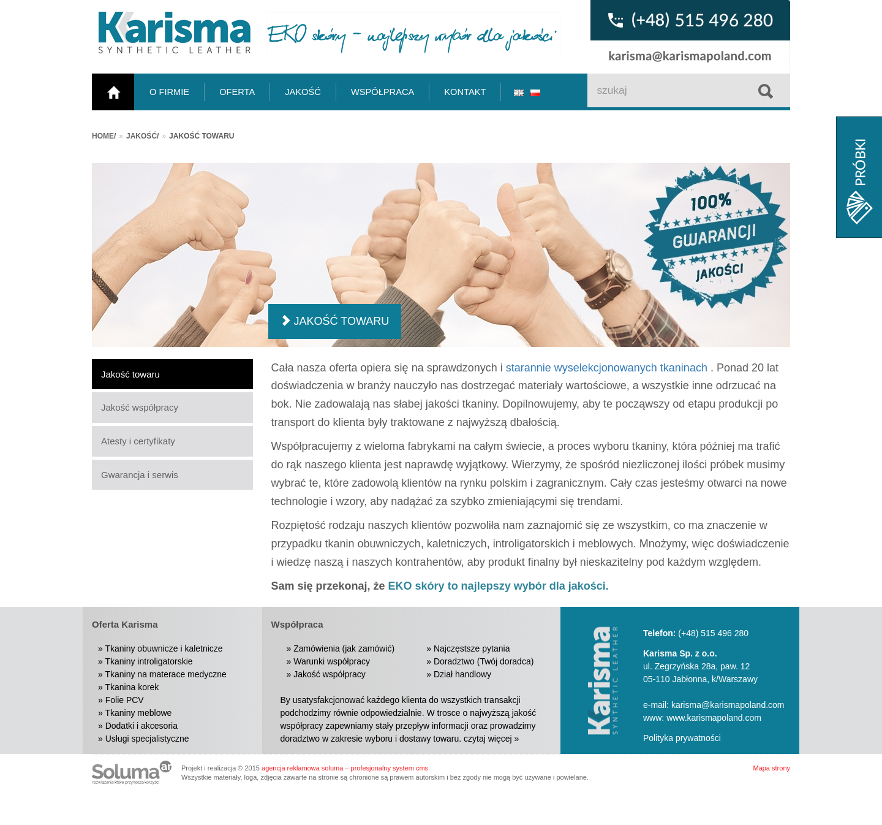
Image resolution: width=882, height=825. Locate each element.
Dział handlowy (462, 674)
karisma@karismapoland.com (728, 705)
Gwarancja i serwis (139, 475)
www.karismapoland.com (713, 718)
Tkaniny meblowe (138, 713)
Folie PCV (124, 700)
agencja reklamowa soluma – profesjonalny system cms (345, 768)
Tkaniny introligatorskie (148, 661)
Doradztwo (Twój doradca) (483, 661)
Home (103, 136)
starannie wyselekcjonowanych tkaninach (606, 368)
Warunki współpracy (331, 661)
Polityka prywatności (682, 738)
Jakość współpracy (139, 407)
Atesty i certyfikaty (138, 441)
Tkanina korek (132, 687)
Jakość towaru (130, 374)
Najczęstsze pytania (472, 648)
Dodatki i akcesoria (141, 726)
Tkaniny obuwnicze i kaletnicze (163, 648)
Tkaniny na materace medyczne (165, 674)
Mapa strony (771, 768)
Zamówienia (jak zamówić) (343, 648)
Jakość (141, 136)
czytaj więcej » (491, 738)
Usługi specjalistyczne (147, 738)
